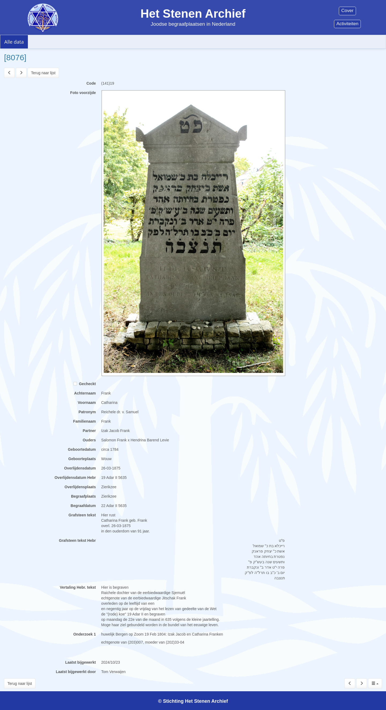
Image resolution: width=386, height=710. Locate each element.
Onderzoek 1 (84, 634)
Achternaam (85, 393)
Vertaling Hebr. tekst (78, 587)
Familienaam (84, 421)
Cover (347, 10)
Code (91, 83)
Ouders (89, 440)
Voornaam (87, 402)
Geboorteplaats (82, 459)
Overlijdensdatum (80, 468)
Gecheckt (84, 384)
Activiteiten (347, 23)
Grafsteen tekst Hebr (77, 540)
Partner (89, 431)
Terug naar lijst (43, 73)
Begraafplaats (83, 496)
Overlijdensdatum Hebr (75, 477)
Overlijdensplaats (80, 487)
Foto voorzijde (83, 93)
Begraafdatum (83, 506)
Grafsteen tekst (82, 515)
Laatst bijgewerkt (80, 662)
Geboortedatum (82, 449)
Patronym (87, 412)
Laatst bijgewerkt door (76, 672)
